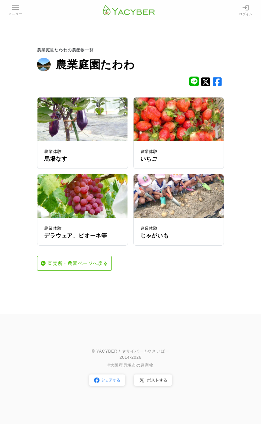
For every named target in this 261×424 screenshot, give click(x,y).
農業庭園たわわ (95, 64)
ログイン (246, 10)
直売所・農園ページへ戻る (78, 263)
